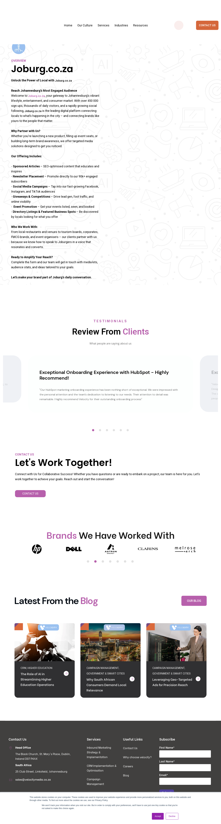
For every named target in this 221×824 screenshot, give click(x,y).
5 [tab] (121, 430)
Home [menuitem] (68, 15)
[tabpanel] (110, 384)
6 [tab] (128, 430)
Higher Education (39, 672)
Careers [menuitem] (128, 770)
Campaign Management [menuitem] (95, 785)
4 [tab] (114, 430)
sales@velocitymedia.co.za (33, 783)
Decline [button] (172, 816)
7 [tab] (132, 561)
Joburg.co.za (64, 80)
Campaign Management (102, 672)
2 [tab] (100, 430)
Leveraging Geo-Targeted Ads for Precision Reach (166, 689)
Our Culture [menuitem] (85, 15)
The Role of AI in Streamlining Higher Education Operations (38, 683)
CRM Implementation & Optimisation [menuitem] (101, 772)
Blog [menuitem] (126, 779)
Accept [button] (158, 816)
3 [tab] (107, 430)
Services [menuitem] (103, 15)
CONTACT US (207, 15)
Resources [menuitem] (140, 15)
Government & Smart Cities (105, 677)
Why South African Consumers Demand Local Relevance (102, 689)
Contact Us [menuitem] (130, 752)
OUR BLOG (194, 601)
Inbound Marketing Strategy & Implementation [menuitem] (99, 756)
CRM (23, 672)
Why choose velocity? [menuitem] (137, 761)
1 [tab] (93, 430)
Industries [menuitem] (121, 15)
